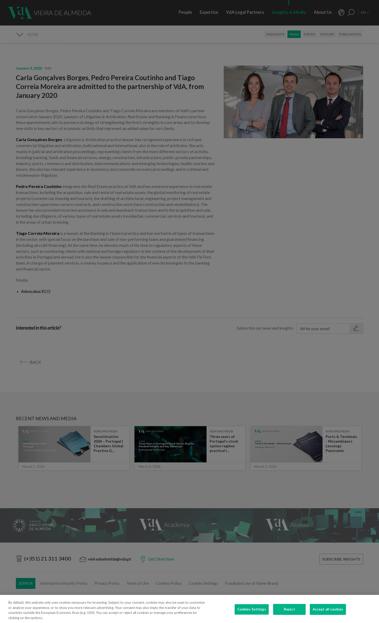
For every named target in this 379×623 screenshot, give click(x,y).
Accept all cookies (328, 617)
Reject (289, 617)
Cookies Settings (251, 617)
